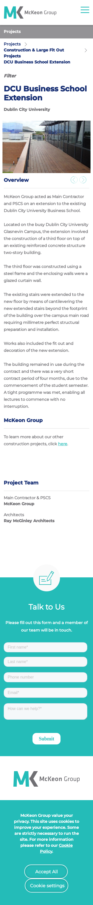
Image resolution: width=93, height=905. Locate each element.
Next (84, 181)
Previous (76, 181)
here (62, 444)
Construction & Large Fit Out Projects (34, 53)
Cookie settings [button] (47, 886)
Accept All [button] (46, 872)
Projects (12, 31)
